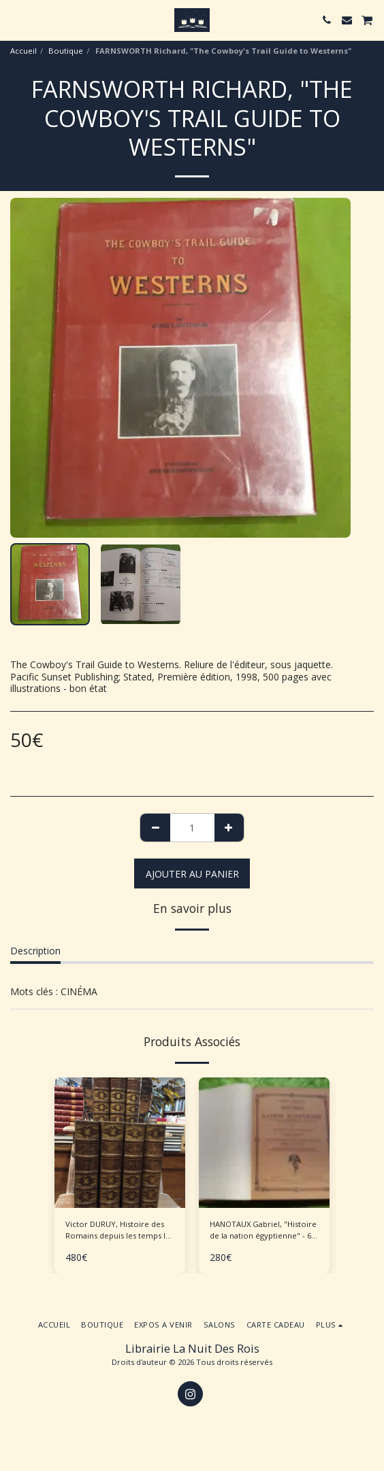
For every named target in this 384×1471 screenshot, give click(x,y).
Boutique (65, 51)
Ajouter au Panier (192, 873)
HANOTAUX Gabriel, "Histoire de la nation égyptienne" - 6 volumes (263, 1230)
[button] (15, 19)
